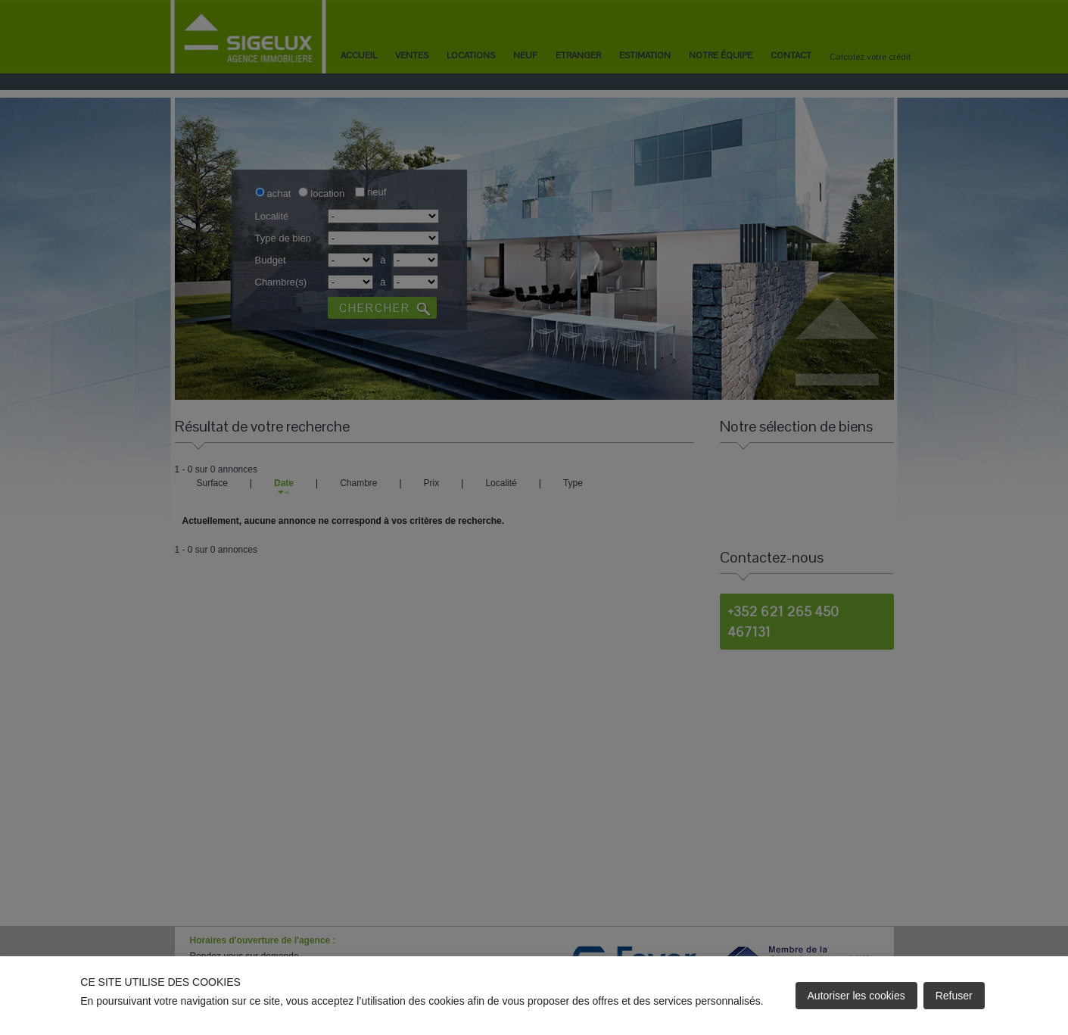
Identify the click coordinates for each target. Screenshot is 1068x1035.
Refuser (954, 996)
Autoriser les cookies (856, 996)
